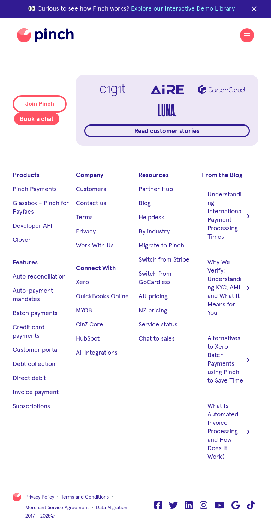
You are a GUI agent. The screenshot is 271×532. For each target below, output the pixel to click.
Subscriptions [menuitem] (31, 406)
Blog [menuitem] (145, 203)
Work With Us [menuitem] (95, 246)
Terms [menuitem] (84, 217)
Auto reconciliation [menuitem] (39, 277)
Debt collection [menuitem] (34, 364)
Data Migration (111, 507)
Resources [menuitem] (154, 175)
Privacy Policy (39, 497)
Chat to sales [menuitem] (157, 339)
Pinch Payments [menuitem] (35, 189)
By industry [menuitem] (154, 231)
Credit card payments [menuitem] (28, 331)
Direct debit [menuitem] (29, 378)
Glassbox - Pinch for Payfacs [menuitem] (41, 207)
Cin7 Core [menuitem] (89, 325)
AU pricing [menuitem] (153, 296)
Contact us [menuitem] (91, 203)
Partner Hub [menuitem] (156, 189)
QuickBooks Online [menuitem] (102, 296)
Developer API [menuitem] (32, 226)
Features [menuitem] (25, 262)
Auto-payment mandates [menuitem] (33, 295)
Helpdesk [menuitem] (151, 217)
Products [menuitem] (26, 175)
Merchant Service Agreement (57, 507)
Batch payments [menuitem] (35, 313)
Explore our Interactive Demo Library (183, 9)
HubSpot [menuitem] (88, 339)
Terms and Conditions (85, 497)
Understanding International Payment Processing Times (230, 215)
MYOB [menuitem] (84, 310)
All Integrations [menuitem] (97, 353)
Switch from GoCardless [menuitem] (155, 278)
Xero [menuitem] (82, 282)
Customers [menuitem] (91, 189)
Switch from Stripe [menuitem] (164, 260)
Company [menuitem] (89, 175)
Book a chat (37, 119)
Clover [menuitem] (22, 240)
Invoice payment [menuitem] (36, 392)
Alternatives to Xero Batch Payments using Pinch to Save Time (230, 359)
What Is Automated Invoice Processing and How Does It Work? (230, 431)
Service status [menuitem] (158, 325)
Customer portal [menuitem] (36, 350)
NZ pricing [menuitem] (153, 310)
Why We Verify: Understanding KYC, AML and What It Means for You (230, 287)
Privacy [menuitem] (86, 231)
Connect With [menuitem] (96, 268)
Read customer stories (166, 131)
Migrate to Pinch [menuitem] (161, 246)
